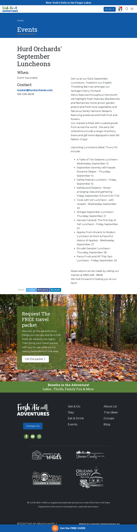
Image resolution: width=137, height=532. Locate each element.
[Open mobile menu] (132, 9)
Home (20, 20)
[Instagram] (39, 436)
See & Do (74, 406)
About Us (110, 406)
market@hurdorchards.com (35, 90)
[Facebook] (26, 436)
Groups (109, 418)
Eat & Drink (76, 418)
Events (72, 424)
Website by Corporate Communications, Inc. (99, 524)
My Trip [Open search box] (109, 9)
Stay (71, 412)
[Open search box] (127, 9)
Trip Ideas (111, 412)
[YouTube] (32, 436)
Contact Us (32, 426)
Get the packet (35, 359)
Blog (107, 424)
